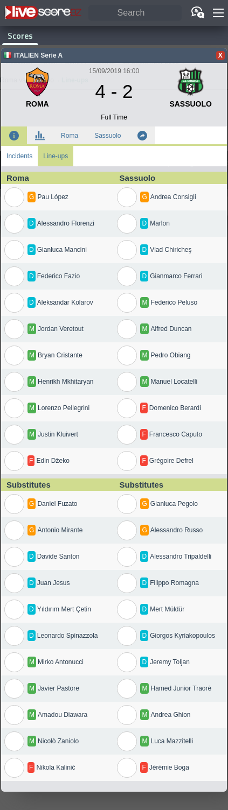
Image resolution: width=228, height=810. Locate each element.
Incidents (19, 156)
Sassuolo (107, 135)
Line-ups (55, 156)
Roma (69, 135)
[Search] (135, 13)
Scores (20, 35)
